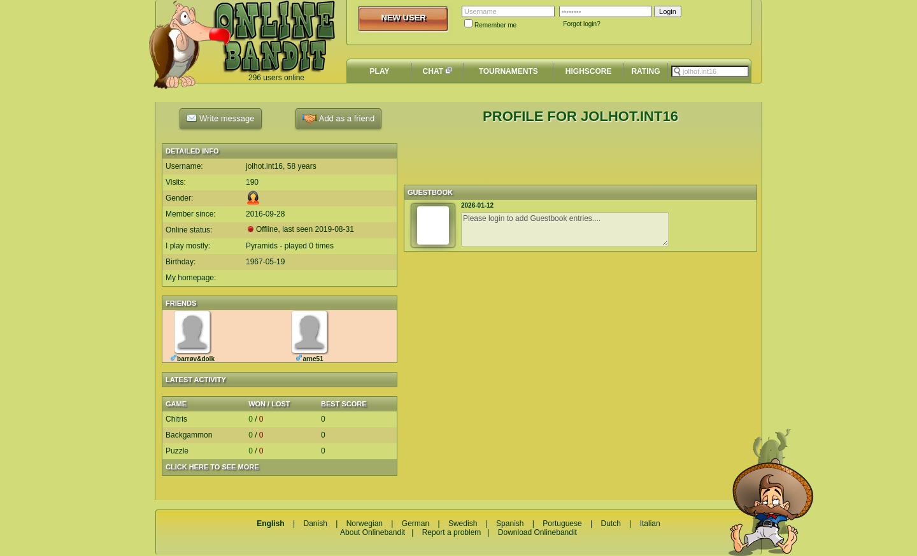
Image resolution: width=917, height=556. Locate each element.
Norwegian (364, 523)
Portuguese (562, 523)
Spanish (509, 523)
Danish (315, 523)
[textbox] (710, 71)
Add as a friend (338, 118)
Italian (650, 523)
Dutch (610, 523)
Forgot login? (581, 23)
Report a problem (451, 532)
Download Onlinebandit (537, 532)
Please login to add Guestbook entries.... (565, 229)
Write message (220, 118)
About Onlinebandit (372, 532)
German (415, 523)
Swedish (462, 523)
